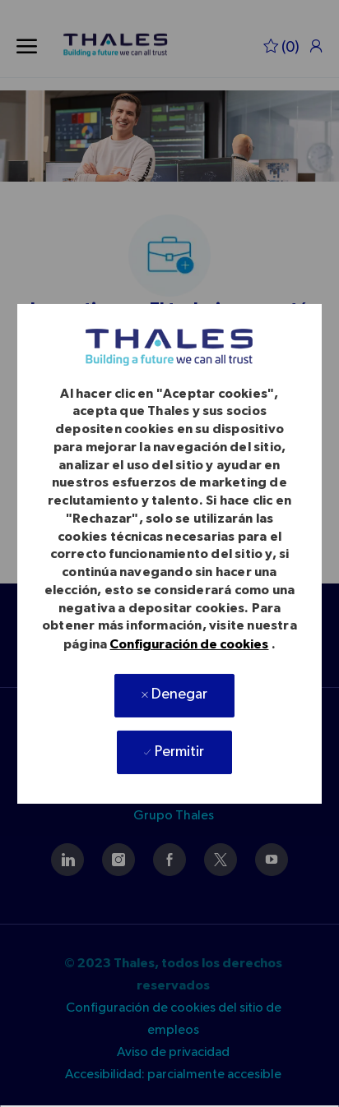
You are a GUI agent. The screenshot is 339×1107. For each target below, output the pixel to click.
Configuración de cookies (188, 644)
